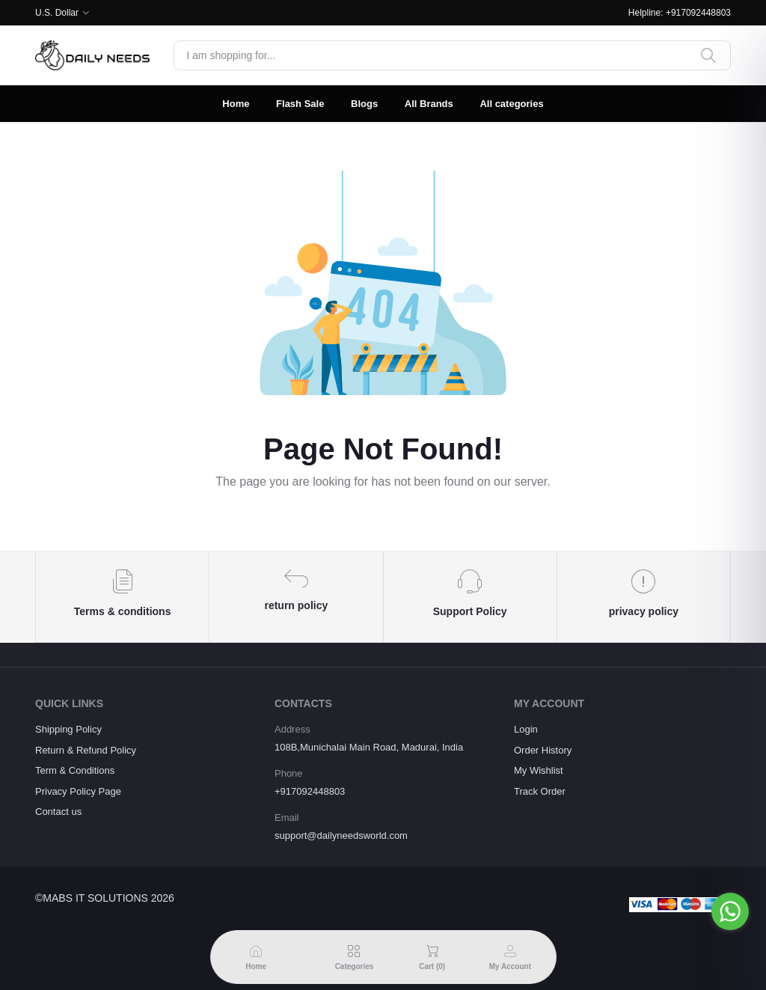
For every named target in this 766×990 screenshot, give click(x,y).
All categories (511, 103)
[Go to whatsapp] (730, 911)
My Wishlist (538, 770)
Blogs (364, 103)
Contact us (58, 811)
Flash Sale (300, 103)
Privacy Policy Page (78, 791)
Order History (543, 750)
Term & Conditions (74, 770)
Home (235, 103)
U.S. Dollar (57, 12)
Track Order (540, 791)
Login (526, 729)
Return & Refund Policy (85, 750)
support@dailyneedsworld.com (341, 835)
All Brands (429, 103)
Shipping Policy (68, 729)
